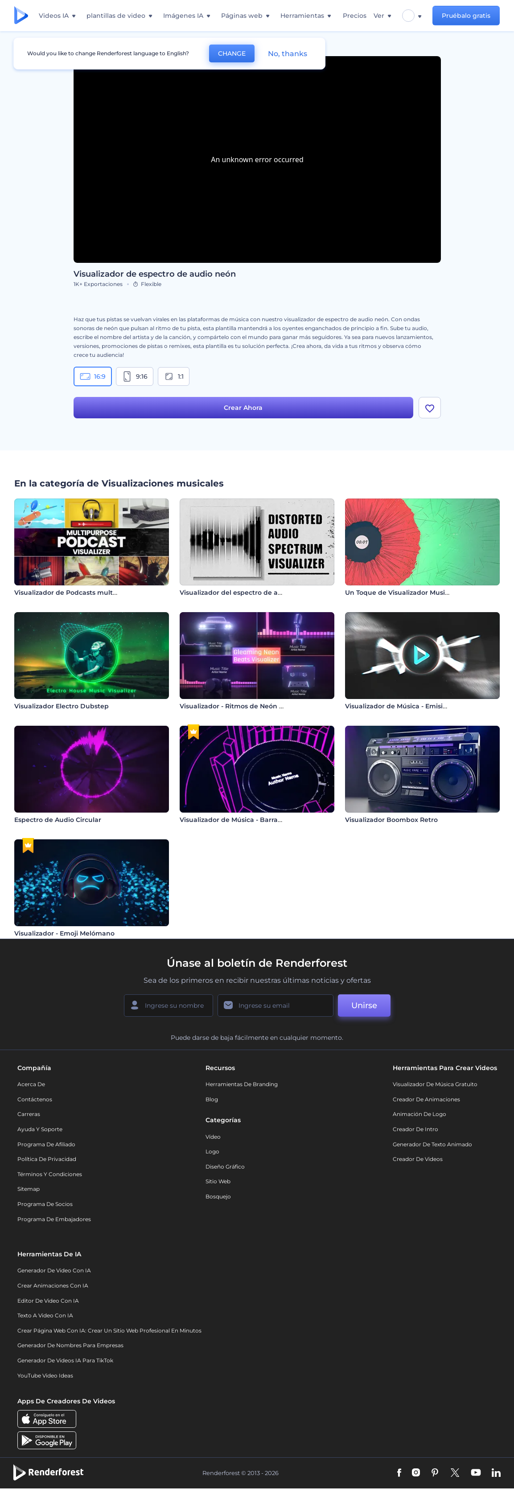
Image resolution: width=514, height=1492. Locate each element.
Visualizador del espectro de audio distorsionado (259, 593)
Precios (354, 16)
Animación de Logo (419, 1114)
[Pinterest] (435, 1473)
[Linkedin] (496, 1473)
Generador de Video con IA (54, 1270)
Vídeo (213, 1136)
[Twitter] (455, 1473)
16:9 (93, 376)
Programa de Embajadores (54, 1219)
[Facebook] (399, 1473)
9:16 (135, 376)
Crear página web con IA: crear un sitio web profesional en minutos (109, 1330)
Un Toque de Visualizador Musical (399, 593)
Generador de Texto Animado (432, 1144)
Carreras (28, 1114)
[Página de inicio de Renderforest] (21, 15)
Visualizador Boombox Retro (391, 820)
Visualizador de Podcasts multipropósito (80, 593)
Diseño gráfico (225, 1166)
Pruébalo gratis (466, 16)
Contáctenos (34, 1099)
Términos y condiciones (49, 1174)
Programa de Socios (45, 1204)
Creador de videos (418, 1159)
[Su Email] (275, 1005)
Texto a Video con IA (45, 1315)
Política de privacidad (46, 1159)
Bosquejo (218, 1196)
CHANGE (232, 53)
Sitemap (28, 1188)
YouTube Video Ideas (45, 1375)
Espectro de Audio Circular (57, 820)
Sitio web (218, 1181)
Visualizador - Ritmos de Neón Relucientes (248, 706)
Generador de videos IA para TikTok (65, 1360)
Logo (212, 1151)
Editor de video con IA (48, 1300)
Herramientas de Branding (242, 1084)
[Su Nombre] (168, 1005)
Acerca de (31, 1084)
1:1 (174, 376)
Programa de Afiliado (46, 1144)
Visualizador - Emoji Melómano (64, 933)
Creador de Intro (415, 1129)
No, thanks (287, 53)
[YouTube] (476, 1473)
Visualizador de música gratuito (435, 1084)
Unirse (364, 1005)
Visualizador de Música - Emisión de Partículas (420, 706)
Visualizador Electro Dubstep (61, 706)
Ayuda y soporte (39, 1129)
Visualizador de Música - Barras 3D (236, 820)
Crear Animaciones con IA (52, 1285)
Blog (212, 1099)
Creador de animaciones (426, 1099)
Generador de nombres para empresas (70, 1345)
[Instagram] (416, 1473)
